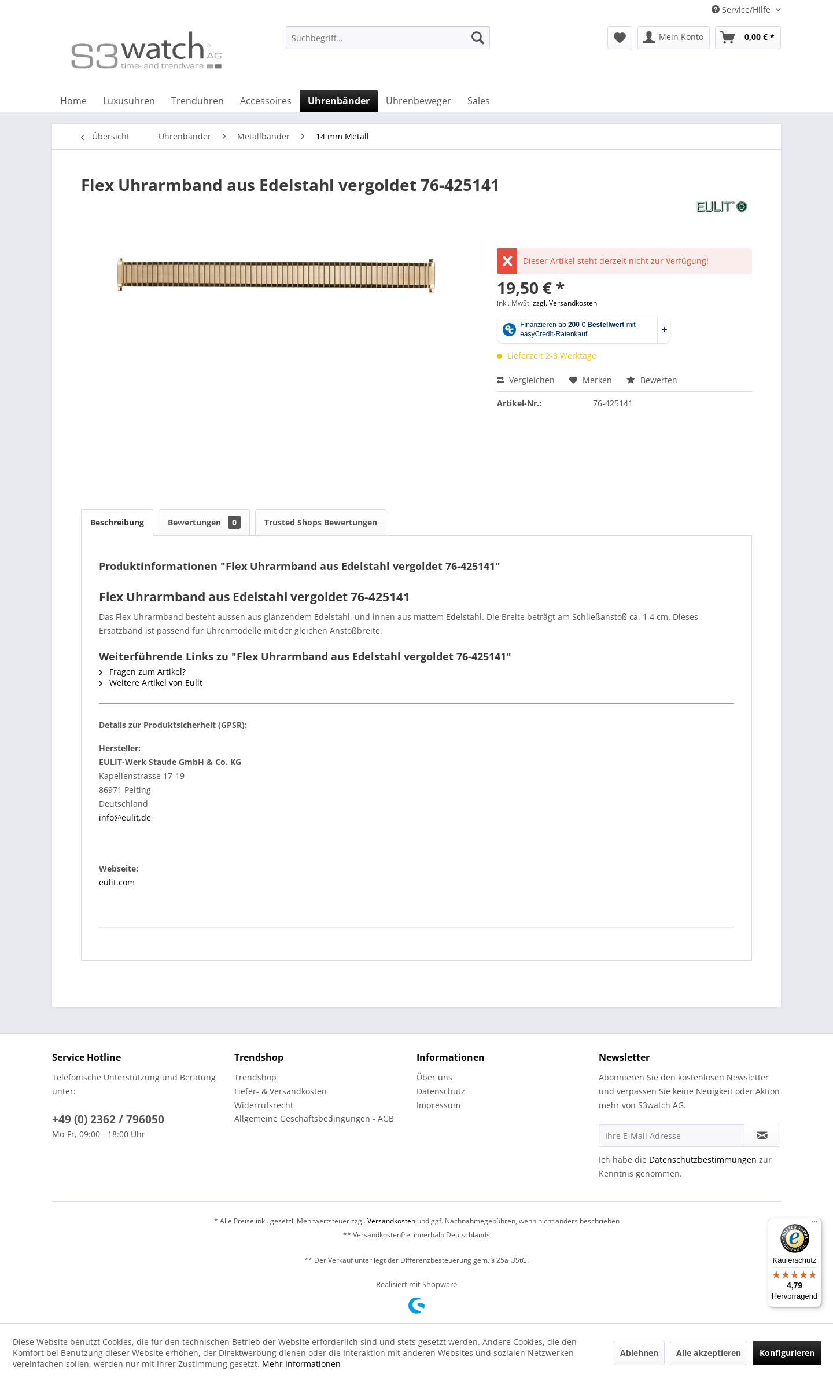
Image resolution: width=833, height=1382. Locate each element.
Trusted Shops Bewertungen (320, 522)
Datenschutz (441, 1091)
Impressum (438, 1105)
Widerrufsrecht (263, 1105)
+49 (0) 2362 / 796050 (108, 1119)
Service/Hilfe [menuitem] (742, 9)
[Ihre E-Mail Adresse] (671, 1135)
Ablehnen (639, 1352)
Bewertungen (204, 522)
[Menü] (814, 1225)
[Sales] (478, 101)
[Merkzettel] (619, 37)
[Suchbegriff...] (388, 37)
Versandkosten (391, 1221)
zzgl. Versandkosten (565, 303)
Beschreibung (117, 522)
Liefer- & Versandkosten (280, 1091)
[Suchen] (478, 37)
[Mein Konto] (673, 37)
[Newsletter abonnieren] (762, 1135)
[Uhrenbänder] (339, 101)
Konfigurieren (787, 1352)
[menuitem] (388, 43)
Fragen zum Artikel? (142, 671)
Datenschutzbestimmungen (703, 1159)
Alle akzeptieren (708, 1352)
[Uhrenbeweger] (418, 101)
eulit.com (117, 882)
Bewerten (651, 379)
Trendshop (255, 1077)
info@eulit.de (125, 817)
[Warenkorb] (748, 37)
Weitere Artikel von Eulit (150, 682)
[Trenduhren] (197, 101)
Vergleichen (526, 379)
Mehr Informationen (301, 1363)
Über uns (434, 1077)
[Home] (73, 101)
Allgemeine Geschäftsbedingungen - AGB (314, 1118)
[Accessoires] (266, 101)
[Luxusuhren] (129, 101)
